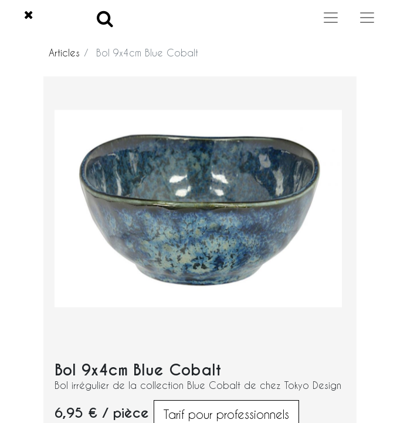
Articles (64, 52)
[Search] (105, 18)
